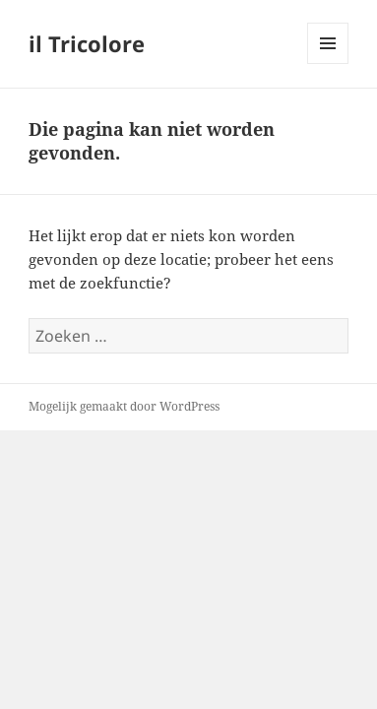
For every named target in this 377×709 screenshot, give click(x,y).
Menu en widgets (328, 63)
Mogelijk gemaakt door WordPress (124, 406)
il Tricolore (87, 43)
